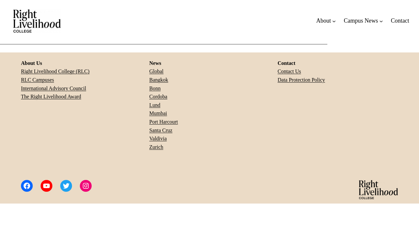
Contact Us (289, 71)
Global (156, 71)
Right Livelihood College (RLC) (55, 71)
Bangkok (158, 80)
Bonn (155, 88)
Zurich (156, 147)
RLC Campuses (37, 80)
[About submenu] (334, 21)
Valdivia (158, 138)
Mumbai (158, 113)
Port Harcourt (163, 122)
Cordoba (158, 96)
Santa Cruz (161, 130)
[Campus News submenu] (381, 21)
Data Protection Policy (301, 80)
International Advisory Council (53, 88)
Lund (154, 105)
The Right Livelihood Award (51, 96)
